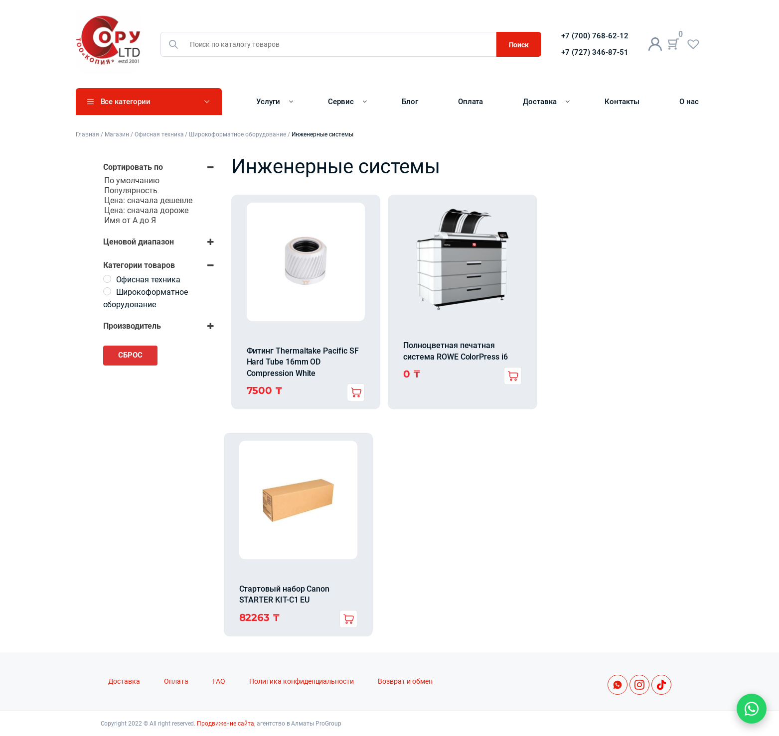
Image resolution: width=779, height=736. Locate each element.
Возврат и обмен (405, 681)
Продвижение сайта (225, 723)
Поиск (519, 45)
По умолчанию (158, 181)
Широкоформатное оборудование (237, 134)
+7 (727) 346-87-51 (594, 52)
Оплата (470, 101)
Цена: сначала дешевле (158, 201)
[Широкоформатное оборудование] (107, 291)
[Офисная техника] (107, 279)
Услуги (268, 101)
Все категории (126, 101)
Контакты (622, 101)
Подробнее (513, 376)
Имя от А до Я (158, 221)
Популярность (158, 191)
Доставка (540, 101)
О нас (689, 101)
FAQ (218, 681)
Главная (88, 134)
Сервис (341, 101)
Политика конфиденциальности (301, 681)
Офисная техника (159, 134)
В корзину (356, 392)
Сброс (130, 355)
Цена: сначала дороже (158, 211)
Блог (410, 101)
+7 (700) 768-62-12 (594, 35)
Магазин (117, 134)
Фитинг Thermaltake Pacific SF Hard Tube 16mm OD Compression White (303, 362)
